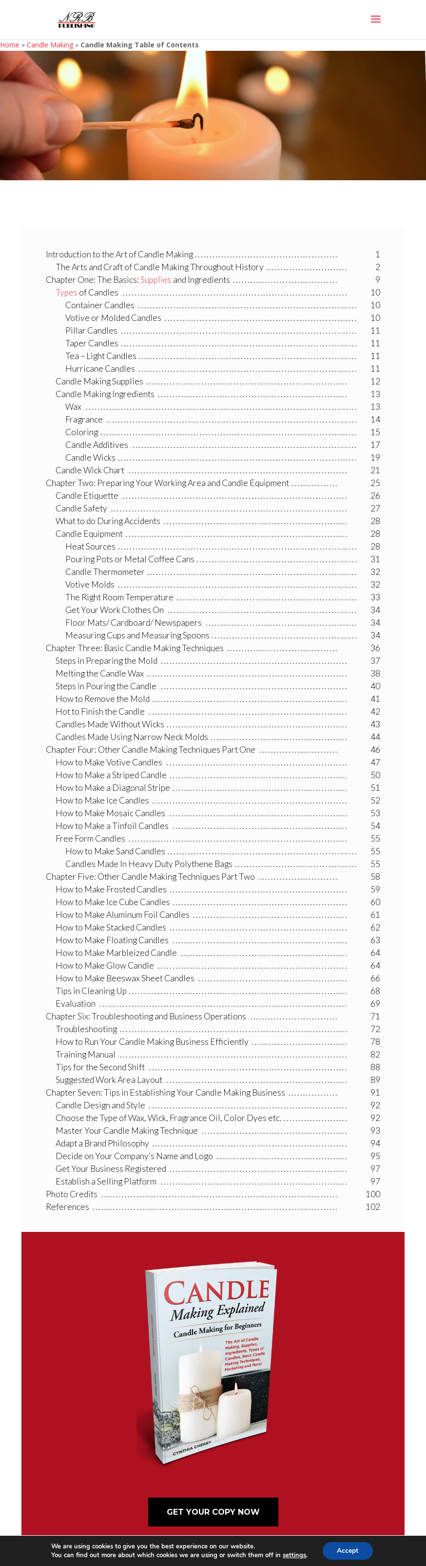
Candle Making (50, 44)
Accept (347, 1550)
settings (294, 1555)
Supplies (156, 280)
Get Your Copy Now (213, 1512)
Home (9, 44)
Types (66, 292)
